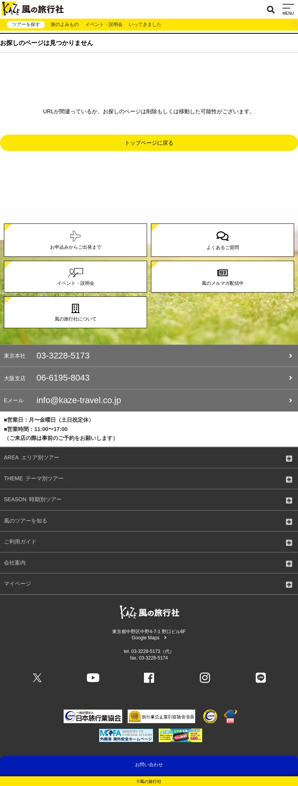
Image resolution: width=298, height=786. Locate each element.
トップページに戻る (149, 143)
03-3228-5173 (148, 356)
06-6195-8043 (148, 378)
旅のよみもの (65, 24)
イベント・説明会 (104, 24)
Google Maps (149, 638)
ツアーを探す (26, 24)
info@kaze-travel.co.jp (148, 400)
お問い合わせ (149, 764)
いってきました (145, 24)
